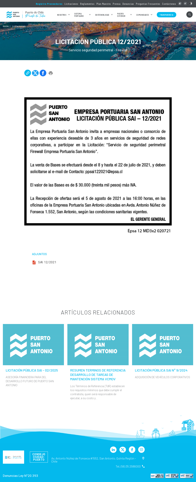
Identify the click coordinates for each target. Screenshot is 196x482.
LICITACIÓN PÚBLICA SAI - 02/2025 (32, 370)
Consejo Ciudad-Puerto (38, 457)
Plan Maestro (103, 3)
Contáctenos (169, 3)
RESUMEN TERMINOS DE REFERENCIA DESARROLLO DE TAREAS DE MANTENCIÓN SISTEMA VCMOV (98, 374)
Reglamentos (87, 3)
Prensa (117, 3)
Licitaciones (71, 3)
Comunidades (142, 15)
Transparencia (166, 15)
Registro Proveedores (49, 3)
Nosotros (61, 15)
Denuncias (128, 3)
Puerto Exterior (121, 14)
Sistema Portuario (79, 14)
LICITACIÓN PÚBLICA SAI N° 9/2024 (161, 370)
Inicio (6, 26)
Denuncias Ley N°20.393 (20, 476)
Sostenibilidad (102, 15)
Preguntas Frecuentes (148, 3)
